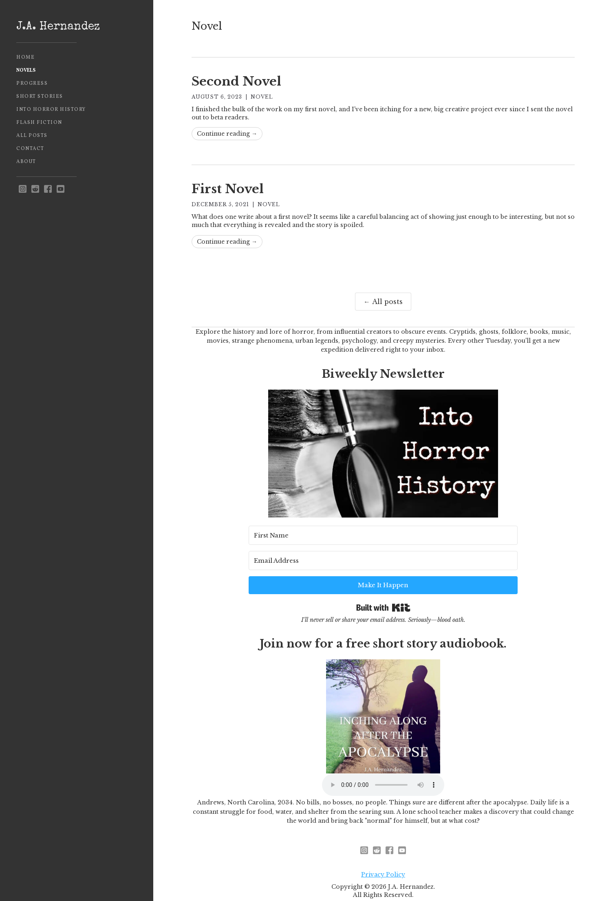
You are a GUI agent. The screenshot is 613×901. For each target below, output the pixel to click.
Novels (25, 70)
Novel (262, 97)
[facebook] (48, 189)
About (26, 162)
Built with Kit (383, 581)
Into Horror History (51, 109)
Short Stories (39, 96)
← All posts (383, 301)
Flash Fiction (39, 122)
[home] (76, 27)
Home (25, 57)
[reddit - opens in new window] (35, 189)
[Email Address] (398, 558)
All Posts (32, 135)
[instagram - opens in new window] (22, 189)
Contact (30, 148)
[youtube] (60, 189)
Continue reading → (227, 133)
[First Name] (294, 558)
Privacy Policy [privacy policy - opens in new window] (383, 852)
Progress (32, 83)
